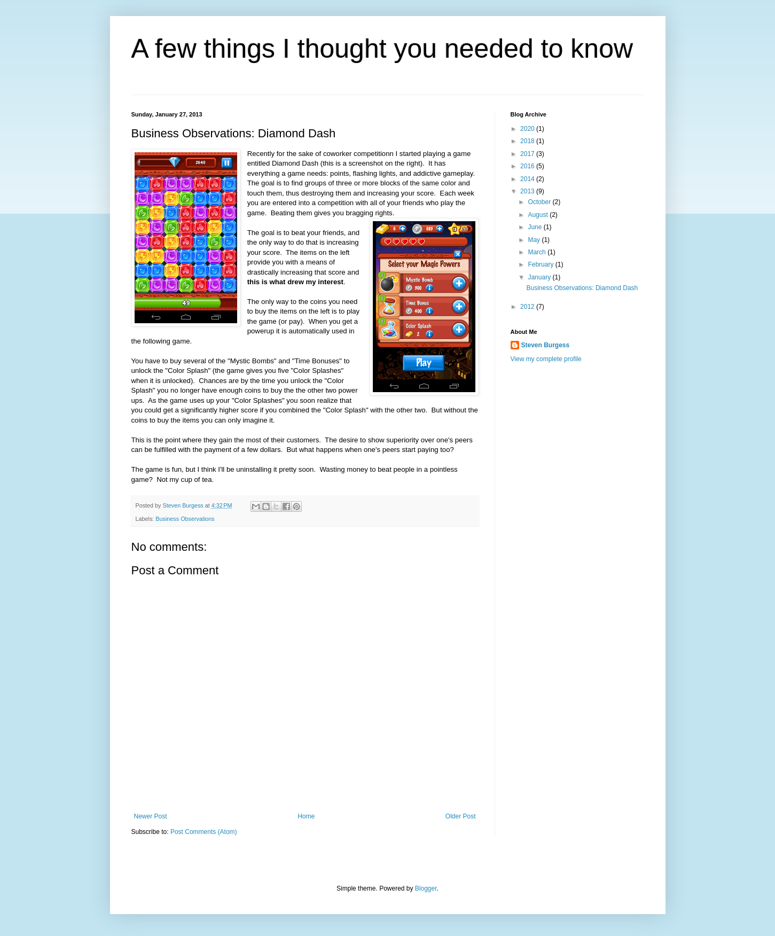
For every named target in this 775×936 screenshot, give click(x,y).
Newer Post (150, 816)
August (539, 215)
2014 (528, 179)
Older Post (460, 816)
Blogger (426, 888)
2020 (528, 128)
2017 (528, 154)
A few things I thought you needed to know (382, 49)
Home (306, 816)
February (541, 264)
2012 (528, 306)
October (540, 202)
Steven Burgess (545, 345)
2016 (528, 166)
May (535, 240)
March (537, 252)
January (540, 277)
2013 (528, 191)
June (535, 227)
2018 (528, 141)
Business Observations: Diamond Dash (582, 288)
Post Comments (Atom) (203, 832)
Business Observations (184, 519)
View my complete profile (546, 359)
